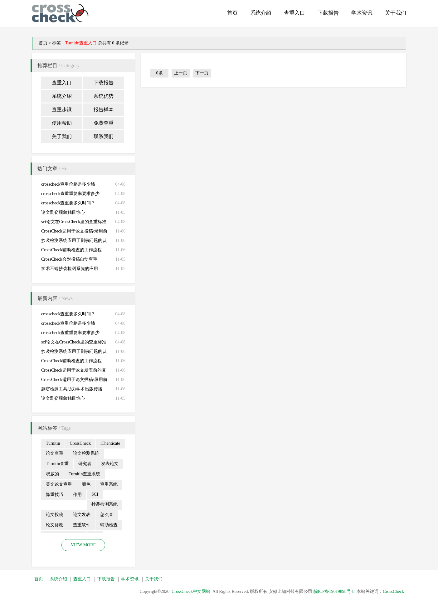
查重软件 (81, 525)
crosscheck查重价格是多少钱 (68, 184)
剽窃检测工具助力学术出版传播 (71, 389)
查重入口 (294, 13)
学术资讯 (361, 13)
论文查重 (54, 453)
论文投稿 (54, 514)
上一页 (180, 73)
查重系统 (109, 484)
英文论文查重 (59, 484)
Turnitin (53, 443)
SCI (94, 494)
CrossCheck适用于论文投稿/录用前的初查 (74, 232)
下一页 (201, 73)
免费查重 (104, 123)
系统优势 (104, 96)
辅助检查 (109, 525)
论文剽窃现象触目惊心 (63, 212)
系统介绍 (260, 13)
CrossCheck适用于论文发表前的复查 (73, 371)
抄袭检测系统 (104, 504)
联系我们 (104, 136)
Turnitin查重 (57, 463)
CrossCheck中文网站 (191, 591)
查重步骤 (62, 109)
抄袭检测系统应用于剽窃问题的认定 (74, 241)
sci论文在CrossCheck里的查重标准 (73, 221)
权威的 (52, 474)
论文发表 (81, 514)
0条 (159, 73)
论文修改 (54, 525)
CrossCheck (80, 443)
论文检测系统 (86, 453)
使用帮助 (62, 123)
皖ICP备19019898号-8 (334, 591)
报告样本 (104, 109)
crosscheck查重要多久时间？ (68, 203)
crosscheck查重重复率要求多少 (70, 193)
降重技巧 (54, 494)
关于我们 (395, 13)
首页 (232, 13)
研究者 (84, 463)
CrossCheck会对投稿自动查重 (69, 259)
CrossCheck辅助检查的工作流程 (71, 250)
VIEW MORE (83, 545)
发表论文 (110, 463)
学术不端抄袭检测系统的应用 (69, 268)
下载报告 (328, 13)
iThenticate (110, 443)
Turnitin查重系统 (84, 474)
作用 (77, 494)
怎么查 (106, 514)
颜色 (86, 484)
